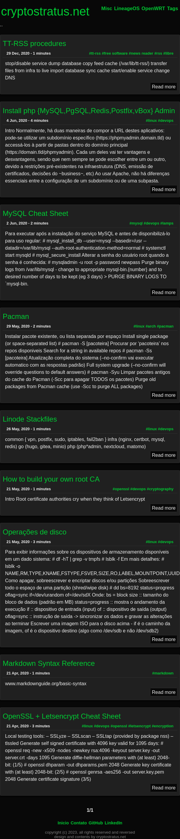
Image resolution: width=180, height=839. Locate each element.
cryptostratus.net (45, 11)
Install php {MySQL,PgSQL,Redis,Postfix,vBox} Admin (89, 111)
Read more (164, 86)
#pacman (165, 326)
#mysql (136, 223)
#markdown (162, 673)
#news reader (141, 53)
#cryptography (160, 489)
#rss (158, 53)
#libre (168, 53)
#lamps (166, 223)
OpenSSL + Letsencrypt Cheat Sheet (62, 716)
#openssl (121, 489)
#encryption (163, 726)
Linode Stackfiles (30, 419)
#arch (151, 326)
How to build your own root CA (51, 479)
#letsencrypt (139, 726)
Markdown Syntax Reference (49, 663)
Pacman (16, 316)
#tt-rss (95, 53)
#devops (165, 120)
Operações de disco (34, 532)
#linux (151, 120)
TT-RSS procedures (34, 43)
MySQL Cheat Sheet (35, 213)
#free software (115, 53)
